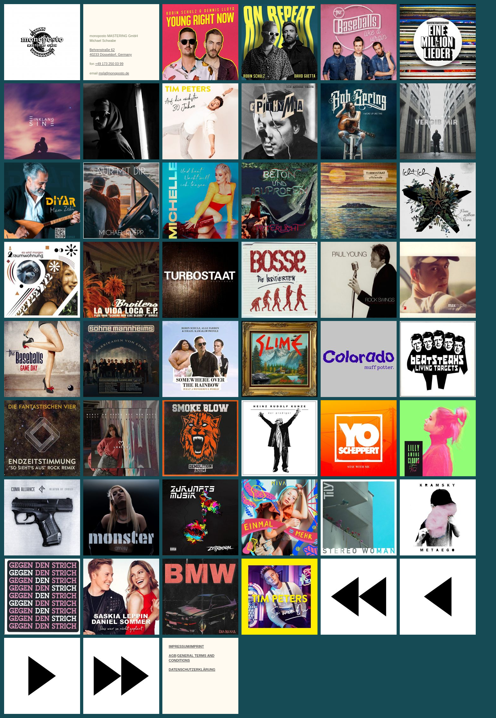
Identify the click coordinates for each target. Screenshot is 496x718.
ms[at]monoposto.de (113, 73)
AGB (172, 655)
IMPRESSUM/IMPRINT (186, 646)
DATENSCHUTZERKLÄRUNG (192, 669)
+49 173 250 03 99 (109, 64)
